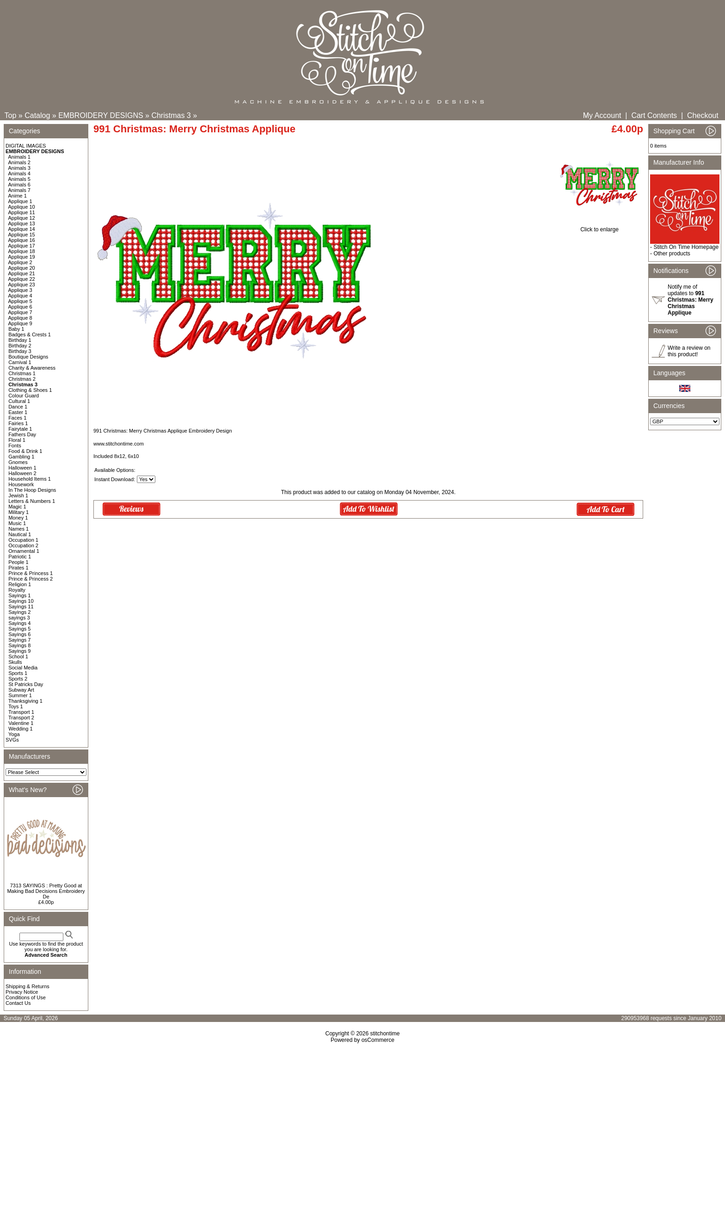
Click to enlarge (599, 227)
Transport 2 (21, 717)
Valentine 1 (20, 723)
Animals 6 (19, 184)
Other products (671, 253)
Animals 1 (19, 157)
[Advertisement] (362, 1123)
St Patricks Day (25, 684)
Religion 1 (19, 584)
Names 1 (18, 529)
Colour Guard (23, 395)
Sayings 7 (19, 640)
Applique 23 (21, 284)
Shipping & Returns (27, 986)
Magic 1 (17, 506)
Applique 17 (21, 245)
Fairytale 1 (20, 429)
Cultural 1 (19, 401)
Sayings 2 (19, 612)
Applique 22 (21, 279)
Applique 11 (21, 212)
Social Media (22, 667)
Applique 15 (21, 234)
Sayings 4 (19, 623)
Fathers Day (22, 434)
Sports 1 (17, 673)
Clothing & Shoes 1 (30, 390)
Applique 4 (20, 295)
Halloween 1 (22, 468)
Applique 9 (20, 323)
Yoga (14, 734)
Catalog (37, 115)
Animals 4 (19, 173)
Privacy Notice (22, 992)
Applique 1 (20, 201)
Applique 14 (21, 229)
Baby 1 (16, 329)
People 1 (18, 562)
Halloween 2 (22, 473)
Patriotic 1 (19, 556)
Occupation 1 (23, 540)
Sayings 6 (19, 634)
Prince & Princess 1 (30, 573)
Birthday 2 (19, 345)
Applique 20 (21, 268)
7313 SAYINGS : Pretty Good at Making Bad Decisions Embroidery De (46, 891)
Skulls (15, 662)
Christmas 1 (22, 373)
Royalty (16, 590)
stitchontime (384, 1033)
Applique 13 (21, 223)
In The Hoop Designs (32, 490)
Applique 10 (21, 207)
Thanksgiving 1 (25, 701)
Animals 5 (19, 179)
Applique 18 (21, 251)
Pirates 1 (18, 567)
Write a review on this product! (689, 351)
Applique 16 (21, 240)
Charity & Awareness (31, 368)
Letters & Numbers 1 (31, 501)
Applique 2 (20, 262)
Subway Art (21, 690)
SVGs (12, 740)
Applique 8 (20, 318)
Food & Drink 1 (25, 451)
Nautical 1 (19, 534)
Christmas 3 (170, 115)
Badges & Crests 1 (29, 334)
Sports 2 (17, 678)
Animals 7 (19, 190)
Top (11, 115)
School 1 (18, 656)
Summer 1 (20, 695)
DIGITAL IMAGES (26, 146)
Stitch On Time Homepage (686, 247)
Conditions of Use (26, 997)
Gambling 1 (21, 456)
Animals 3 (19, 168)
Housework (21, 484)
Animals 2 (19, 162)
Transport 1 (21, 712)
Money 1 (18, 517)
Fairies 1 (18, 423)
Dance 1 (17, 406)
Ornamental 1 (23, 551)
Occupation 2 (23, 545)
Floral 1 (16, 440)
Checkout (703, 115)
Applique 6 (20, 307)
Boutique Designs (28, 356)
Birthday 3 (19, 351)
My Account (602, 115)
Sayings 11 (20, 606)
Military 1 (18, 512)
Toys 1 (15, 706)
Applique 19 (21, 257)
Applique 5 (20, 301)
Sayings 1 (19, 595)
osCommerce (378, 1040)
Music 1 (17, 523)
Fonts (14, 445)
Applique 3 (20, 290)
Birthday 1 (19, 340)
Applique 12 (21, 218)
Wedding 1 (20, 728)
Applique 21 (21, 273)
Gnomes (18, 462)
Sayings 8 (19, 645)
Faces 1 (17, 418)
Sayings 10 (20, 601)
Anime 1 (17, 195)
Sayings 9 (19, 651)
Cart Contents (654, 115)
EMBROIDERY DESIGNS (100, 115)
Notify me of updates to (690, 300)
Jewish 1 (18, 495)
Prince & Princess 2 (30, 579)
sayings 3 (19, 617)
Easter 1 (17, 412)
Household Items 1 (29, 479)
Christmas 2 (22, 379)
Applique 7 (20, 312)
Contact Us (18, 1003)
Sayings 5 (19, 628)
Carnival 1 (19, 362)
